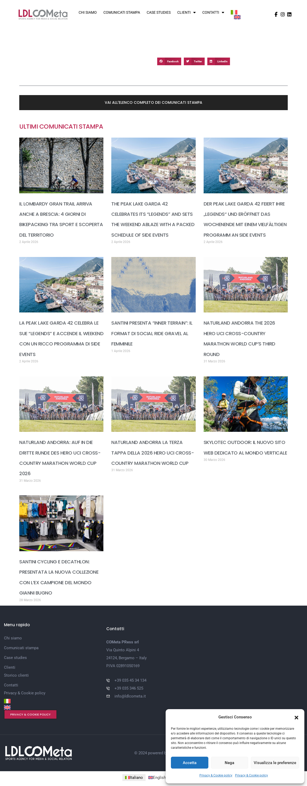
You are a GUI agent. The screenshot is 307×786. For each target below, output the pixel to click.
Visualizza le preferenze (275, 762)
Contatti (213, 12)
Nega (229, 762)
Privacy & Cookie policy (215, 775)
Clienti (186, 12)
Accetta (189, 762)
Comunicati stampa (121, 12)
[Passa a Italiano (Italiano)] (134, 775)
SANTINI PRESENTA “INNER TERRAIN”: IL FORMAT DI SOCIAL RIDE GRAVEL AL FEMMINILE (151, 333)
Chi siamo (88, 12)
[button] (296, 717)
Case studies (159, 12)
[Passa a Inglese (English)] (165, 775)
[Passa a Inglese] (237, 17)
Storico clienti (16, 673)
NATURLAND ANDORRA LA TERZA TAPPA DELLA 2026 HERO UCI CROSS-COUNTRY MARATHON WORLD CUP (152, 451)
